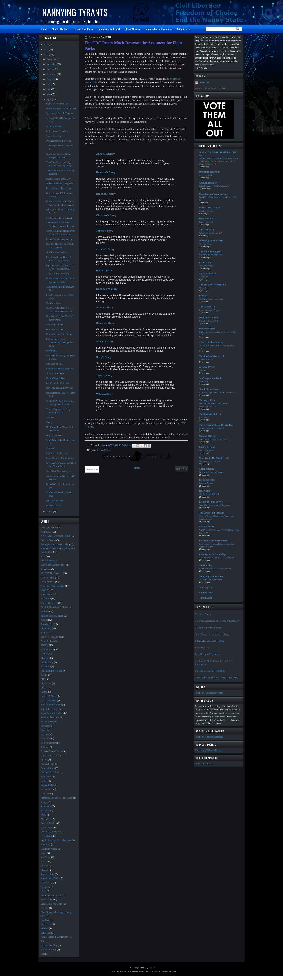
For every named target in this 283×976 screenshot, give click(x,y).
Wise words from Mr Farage (211, 472)
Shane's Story (105, 307)
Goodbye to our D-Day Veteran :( (213, 439)
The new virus (205, 244)
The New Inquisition (50, 637)
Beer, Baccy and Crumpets (207, 654)
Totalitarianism (48, 577)
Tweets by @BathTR (204, 763)
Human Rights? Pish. (55, 378)
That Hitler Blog (53, 136)
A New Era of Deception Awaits (55, 536)
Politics (44, 620)
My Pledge (46, 857)
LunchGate (46, 933)
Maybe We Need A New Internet (61, 108)
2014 (46, 44)
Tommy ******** (207, 370)
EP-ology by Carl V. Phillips (213, 554)
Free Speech (46, 594)
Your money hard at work (52, 565)
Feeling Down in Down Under (55, 544)
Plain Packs (104, 450)
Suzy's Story (104, 357)
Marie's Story (104, 270)
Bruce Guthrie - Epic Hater (58, 188)
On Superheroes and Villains (59, 141)
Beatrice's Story (105, 172)
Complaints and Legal (109, 29)
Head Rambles (206, 219)
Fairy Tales (46, 738)
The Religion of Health (209, 494)
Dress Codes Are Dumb (51, 904)
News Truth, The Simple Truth (214, 458)
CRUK (44, 688)
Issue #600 (204, 417)
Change (49, 422)
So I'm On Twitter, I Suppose (59, 183)
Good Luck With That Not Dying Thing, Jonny (216, 677)
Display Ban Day (54, 435)
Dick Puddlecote (207, 328)
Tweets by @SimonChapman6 (209, 737)
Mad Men (50, 417)
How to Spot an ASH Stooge (59, 334)
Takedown (45, 887)
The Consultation (54, 303)
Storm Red (204, 288)
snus (43, 954)
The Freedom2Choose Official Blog (216, 425)
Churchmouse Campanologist (213, 194)
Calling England (207, 447)
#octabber (45, 810)
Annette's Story (105, 153)
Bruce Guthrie (47, 899)
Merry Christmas (206, 450)
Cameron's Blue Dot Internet (208, 627)
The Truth (50, 448)
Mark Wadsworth (208, 273)
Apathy (44, 759)
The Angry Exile (207, 400)
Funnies (44, 632)
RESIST (44, 870)
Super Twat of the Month (52, 713)
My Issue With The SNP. (210, 461)
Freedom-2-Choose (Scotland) (213, 540)
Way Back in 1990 (54, 364)
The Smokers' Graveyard (211, 356)
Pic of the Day (47, 641)
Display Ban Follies (50, 772)
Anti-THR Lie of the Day (211, 342)
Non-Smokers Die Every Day (59, 388)
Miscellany (46, 569)
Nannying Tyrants (75, 12)
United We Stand (48, 696)
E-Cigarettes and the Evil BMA (209, 641)
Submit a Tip (183, 29)
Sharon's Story (105, 323)
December (52, 59)
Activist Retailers (49, 823)
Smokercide (51, 350)
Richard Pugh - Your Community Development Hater (59, 342)
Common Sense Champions (158, 29)
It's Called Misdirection (57, 453)
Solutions (45, 747)
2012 (46, 54)
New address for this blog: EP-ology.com (217, 557)
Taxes (43, 730)
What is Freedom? (54, 501)
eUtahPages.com (139, 971)
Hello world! (204, 381)
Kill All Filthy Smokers (51, 573)
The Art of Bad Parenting (57, 273)
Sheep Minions (47, 582)
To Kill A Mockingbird (56, 252)
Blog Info (45, 658)
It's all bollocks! (207, 480)
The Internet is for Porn (51, 671)
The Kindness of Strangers (210, 579)
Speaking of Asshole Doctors (59, 113)
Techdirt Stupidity (49, 945)
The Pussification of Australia (59, 218)
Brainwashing (47, 662)
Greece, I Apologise (55, 373)
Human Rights (47, 785)
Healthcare (46, 598)
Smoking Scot (206, 587)
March (50, 511)
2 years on (203, 277)
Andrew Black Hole (50, 717)
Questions (45, 726)
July (49, 84)
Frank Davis (205, 262)
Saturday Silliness (54, 126)
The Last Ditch (206, 230)
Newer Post (92, 469)
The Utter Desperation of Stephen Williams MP (217, 621)
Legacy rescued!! (206, 222)
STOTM (44, 645)
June (49, 89)
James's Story (105, 230)
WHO (43, 891)
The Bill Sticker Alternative (212, 284)
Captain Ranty (206, 592)
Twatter (44, 675)
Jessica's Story (105, 249)
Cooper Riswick (206, 359)
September (52, 74)
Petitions (45, 611)
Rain (43, 941)
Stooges (44, 802)
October (51, 69)
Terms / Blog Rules (83, 29)
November (52, 64)
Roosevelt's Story (107, 289)
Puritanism (46, 666)
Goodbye (45, 920)
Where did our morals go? (210, 233)
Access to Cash (205, 175)
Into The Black (202, 647)
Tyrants (44, 692)
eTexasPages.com (125, 971)
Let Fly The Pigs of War (210, 502)
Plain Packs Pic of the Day (58, 179)
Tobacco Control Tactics (52, 751)
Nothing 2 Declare (208, 436)
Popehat (203, 295)
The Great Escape (203, 614)
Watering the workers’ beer (211, 254)
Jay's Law (45, 794)
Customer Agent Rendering (211, 299)
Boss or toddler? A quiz (209, 310)
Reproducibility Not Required (60, 458)
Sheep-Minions (132, 29)
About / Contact (60, 29)
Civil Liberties (47, 560)
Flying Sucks (47, 836)
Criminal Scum (48, 768)
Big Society (46, 628)
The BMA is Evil (48, 949)
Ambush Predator (208, 183)
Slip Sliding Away (49, 709)
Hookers (45, 928)
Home (44, 29)
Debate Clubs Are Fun (51, 831)
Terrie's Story (104, 375)
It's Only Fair (47, 789)
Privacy (44, 861)
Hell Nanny (204, 491)
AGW (43, 815)
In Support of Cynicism (57, 131)
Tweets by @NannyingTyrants (209, 693)
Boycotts (45, 734)
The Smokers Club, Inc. (210, 414)
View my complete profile (210, 88)
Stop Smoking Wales (50, 878)
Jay (103, 445)
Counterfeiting (47, 764)
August (50, 79)
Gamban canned (206, 211)
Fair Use (45, 908)
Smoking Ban (47, 624)
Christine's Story (106, 215)
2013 (46, 49)
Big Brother (46, 683)
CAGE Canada (206, 526)
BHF (43, 679)
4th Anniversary (206, 266)
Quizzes (44, 865)
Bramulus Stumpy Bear (51, 895)
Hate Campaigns (48, 527)
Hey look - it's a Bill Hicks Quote (56, 840)
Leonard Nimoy (206, 483)
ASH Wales (46, 819)
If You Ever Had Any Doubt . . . (60, 239)
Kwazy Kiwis (47, 721)
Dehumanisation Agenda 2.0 (211, 428)
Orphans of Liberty (208, 317)
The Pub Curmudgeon (210, 251)
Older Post (181, 469)
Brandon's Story (106, 193)
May (49, 94)
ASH (43, 556)
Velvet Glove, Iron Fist (210, 207)
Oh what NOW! (207, 367)
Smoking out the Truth (210, 378)
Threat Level (205, 598)
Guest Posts (46, 924)
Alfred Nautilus (206, 469)
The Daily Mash (207, 306)
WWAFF (45, 590)
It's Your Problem (49, 743)
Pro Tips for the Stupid (51, 704)
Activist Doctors (48, 540)
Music (43, 853)
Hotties (44, 781)
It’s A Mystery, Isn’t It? (209, 321)
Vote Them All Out (54, 324)
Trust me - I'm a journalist (52, 586)
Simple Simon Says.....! (210, 389)
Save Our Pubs (47, 874)
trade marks (46, 806)
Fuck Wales (46, 776)
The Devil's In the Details (211, 513)
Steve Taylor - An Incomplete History (212, 634)
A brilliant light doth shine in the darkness (217, 392)
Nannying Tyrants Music (211, 576)
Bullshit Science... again (52, 616)
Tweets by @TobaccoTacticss (208, 750)
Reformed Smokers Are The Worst (57, 798)
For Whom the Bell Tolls (57, 383)
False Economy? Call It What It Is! (214, 186)
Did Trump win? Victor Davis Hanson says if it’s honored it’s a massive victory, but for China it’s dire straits (219, 161)
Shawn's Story (105, 341)
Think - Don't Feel (49, 603)
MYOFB (45, 844)
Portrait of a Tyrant (54, 329)
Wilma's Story (104, 394)
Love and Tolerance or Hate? (59, 368)
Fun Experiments (48, 700)
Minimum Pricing (49, 849)
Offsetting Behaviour (209, 172)
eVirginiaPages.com (169, 971)
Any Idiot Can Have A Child (54, 607)
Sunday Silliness (53, 505)
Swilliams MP (47, 649)
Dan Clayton (46, 827)
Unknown (204, 83)
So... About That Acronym (58, 471)
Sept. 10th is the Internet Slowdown (214, 505)
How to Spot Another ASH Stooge (211, 671)
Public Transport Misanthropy (54, 937)
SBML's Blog (205, 565)
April (49, 99)
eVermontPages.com (153, 971)
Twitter (44, 654)
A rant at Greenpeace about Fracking (215, 568)
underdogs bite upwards (211, 241)
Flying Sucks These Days (57, 103)
